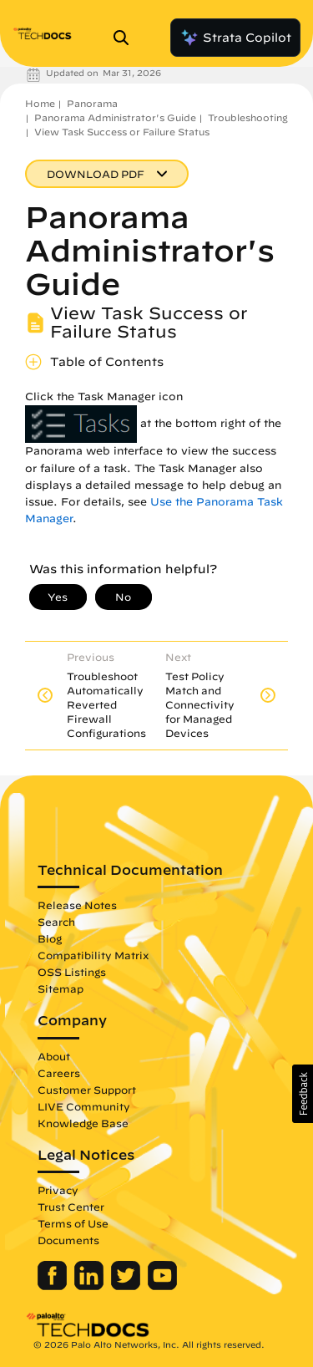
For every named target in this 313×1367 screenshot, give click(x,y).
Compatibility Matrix (93, 955)
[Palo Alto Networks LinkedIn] (90, 1286)
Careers (59, 1073)
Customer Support (87, 1089)
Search (56, 921)
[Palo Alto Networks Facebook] (54, 1286)
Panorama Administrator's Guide (115, 117)
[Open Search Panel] (126, 37)
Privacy (58, 1190)
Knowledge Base (83, 1123)
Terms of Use (73, 1223)
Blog (50, 938)
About (54, 1056)
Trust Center (71, 1206)
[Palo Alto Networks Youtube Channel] (162, 1286)
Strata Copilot (235, 38)
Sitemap (60, 988)
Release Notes (77, 905)
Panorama (92, 103)
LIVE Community (84, 1106)
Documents (68, 1240)
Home (40, 103)
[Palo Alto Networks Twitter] (127, 1286)
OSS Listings (72, 972)
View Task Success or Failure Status (122, 131)
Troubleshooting (248, 117)
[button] (302, 1094)
